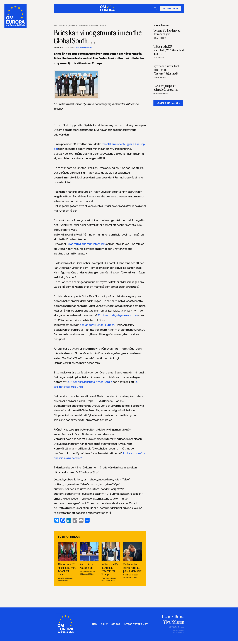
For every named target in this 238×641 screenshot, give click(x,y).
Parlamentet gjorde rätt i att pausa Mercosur (132, 568)
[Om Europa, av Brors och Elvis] (16, 15)
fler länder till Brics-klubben (97, 325)
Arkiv (104, 624)
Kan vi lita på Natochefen (87, 566)
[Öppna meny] (60, 8)
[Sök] (155, 8)
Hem (56, 25)
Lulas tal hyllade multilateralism (86, 244)
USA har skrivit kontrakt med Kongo (89, 382)
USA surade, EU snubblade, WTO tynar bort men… (67, 569)
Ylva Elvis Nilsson (83, 47)
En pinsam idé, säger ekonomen (118, 315)
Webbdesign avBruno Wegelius (178, 631)
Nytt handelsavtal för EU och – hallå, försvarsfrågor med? (167, 69)
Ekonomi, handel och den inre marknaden (79, 25)
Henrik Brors (173, 616)
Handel (103, 25)
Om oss (115, 624)
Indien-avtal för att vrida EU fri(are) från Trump (110, 569)
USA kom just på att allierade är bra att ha (165, 87)
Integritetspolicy (136, 624)
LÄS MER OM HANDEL (168, 103)
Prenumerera (170, 8)
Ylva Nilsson (173, 622)
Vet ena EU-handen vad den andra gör (166, 32)
